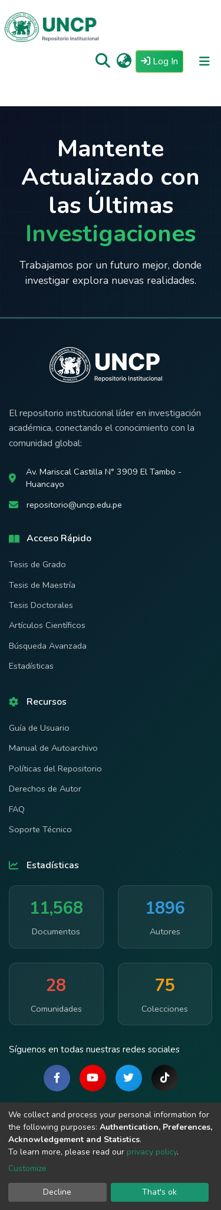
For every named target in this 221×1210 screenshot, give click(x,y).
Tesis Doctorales (41, 605)
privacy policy (152, 1151)
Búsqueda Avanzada (48, 646)
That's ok (159, 1192)
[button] (124, 61)
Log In (162, 61)
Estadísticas (31, 666)
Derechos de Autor (45, 788)
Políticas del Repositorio (55, 768)
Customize (27, 1168)
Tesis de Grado (37, 564)
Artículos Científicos (47, 625)
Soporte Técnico (40, 829)
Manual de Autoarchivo (53, 748)
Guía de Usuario (39, 728)
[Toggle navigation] (204, 61)
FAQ (17, 809)
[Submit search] (103, 61)
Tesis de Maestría (42, 585)
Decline (57, 1192)
